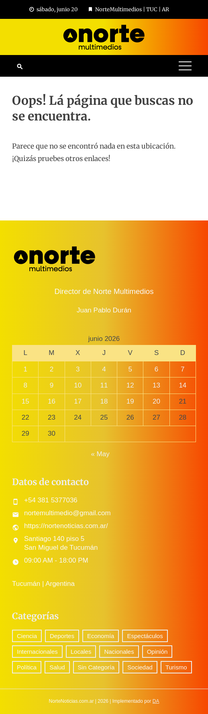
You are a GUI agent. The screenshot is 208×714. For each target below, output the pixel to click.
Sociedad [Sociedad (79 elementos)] (140, 667)
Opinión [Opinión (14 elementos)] (157, 651)
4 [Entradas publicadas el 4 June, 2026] (104, 369)
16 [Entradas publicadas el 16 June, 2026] (51, 401)
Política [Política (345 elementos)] (27, 667)
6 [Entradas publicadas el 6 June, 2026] (156, 369)
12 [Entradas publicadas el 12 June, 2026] (130, 385)
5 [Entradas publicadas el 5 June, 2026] (130, 369)
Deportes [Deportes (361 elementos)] (62, 635)
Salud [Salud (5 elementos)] (57, 667)
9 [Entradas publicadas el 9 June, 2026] (51, 385)
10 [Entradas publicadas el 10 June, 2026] (78, 385)
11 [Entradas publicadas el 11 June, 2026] (104, 385)
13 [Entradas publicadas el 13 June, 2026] (156, 385)
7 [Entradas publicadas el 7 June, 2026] (182, 369)
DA (156, 701)
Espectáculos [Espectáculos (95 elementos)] (145, 635)
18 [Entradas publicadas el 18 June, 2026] (104, 401)
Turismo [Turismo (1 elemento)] (176, 667)
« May (100, 454)
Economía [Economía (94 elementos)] (100, 635)
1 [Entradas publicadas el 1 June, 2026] (25, 369)
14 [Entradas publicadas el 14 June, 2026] (182, 385)
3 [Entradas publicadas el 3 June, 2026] (78, 369)
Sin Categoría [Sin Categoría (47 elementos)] (96, 667)
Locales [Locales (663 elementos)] (81, 651)
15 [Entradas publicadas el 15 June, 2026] (25, 401)
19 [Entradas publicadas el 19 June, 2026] (130, 401)
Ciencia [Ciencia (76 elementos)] (27, 635)
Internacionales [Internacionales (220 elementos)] (37, 651)
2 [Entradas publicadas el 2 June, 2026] (51, 369)
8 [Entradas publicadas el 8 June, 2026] (25, 385)
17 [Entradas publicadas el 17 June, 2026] (78, 401)
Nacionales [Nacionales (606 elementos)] (119, 651)
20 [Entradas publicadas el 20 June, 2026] (156, 401)
